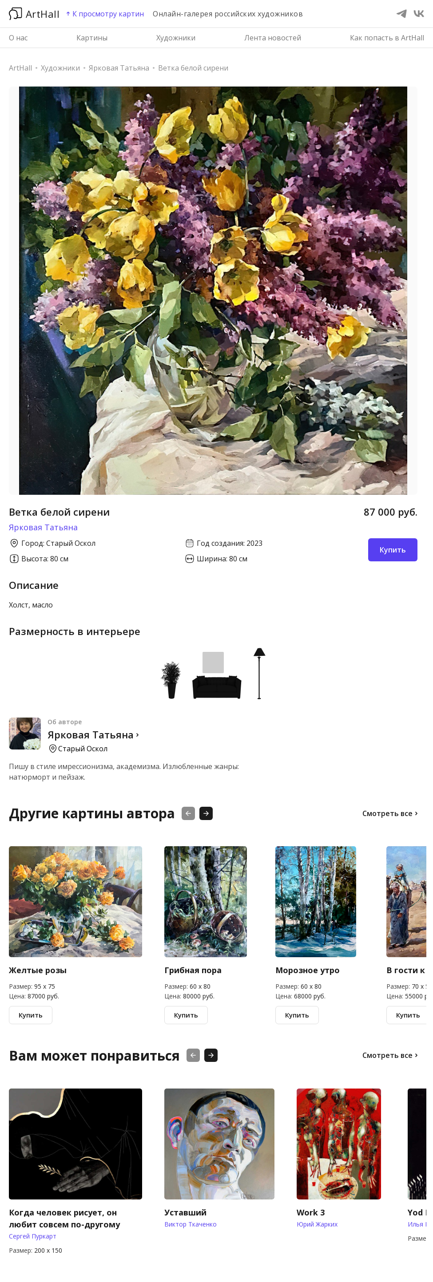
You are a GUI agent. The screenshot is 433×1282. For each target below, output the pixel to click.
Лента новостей (272, 38)
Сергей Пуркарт (32, 1236)
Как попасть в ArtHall (387, 38)
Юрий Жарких (317, 1224)
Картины (91, 38)
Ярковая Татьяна (43, 527)
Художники (175, 38)
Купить (31, 1014)
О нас (18, 38)
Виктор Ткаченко (190, 1224)
